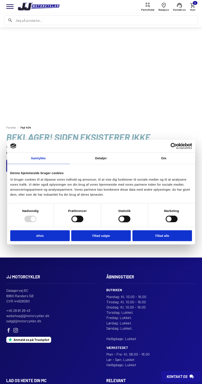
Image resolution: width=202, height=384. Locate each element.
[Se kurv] (193, 7)
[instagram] (15, 330)
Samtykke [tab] (38, 158)
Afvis (40, 235)
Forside (11, 127)
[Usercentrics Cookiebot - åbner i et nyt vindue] (173, 146)
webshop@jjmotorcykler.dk (27, 315)
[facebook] (8, 330)
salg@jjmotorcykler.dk (23, 321)
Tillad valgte (101, 235)
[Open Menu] (10, 6)
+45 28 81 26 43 (18, 310)
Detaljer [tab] (101, 158)
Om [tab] (163, 158)
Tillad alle (162, 235)
